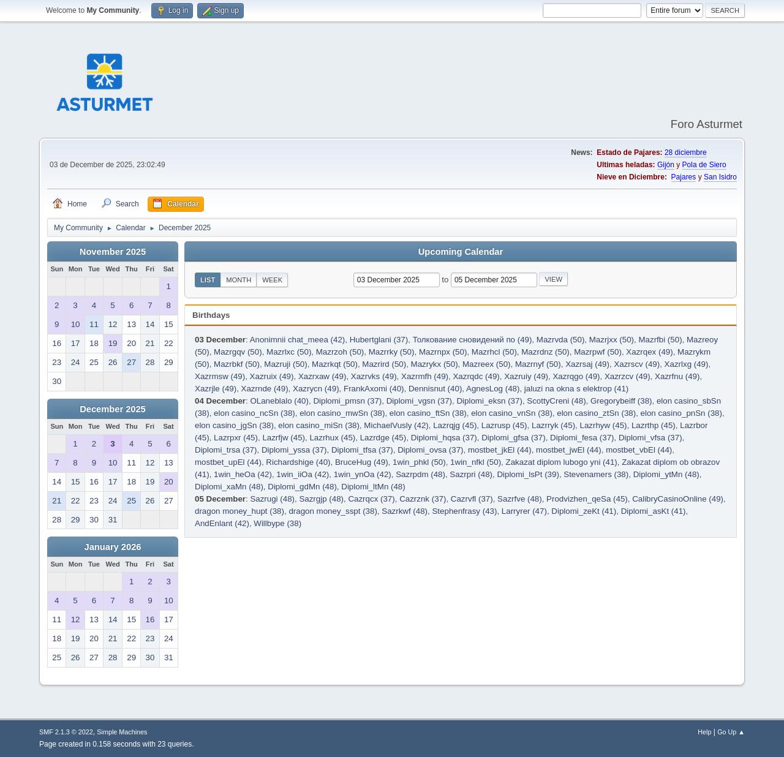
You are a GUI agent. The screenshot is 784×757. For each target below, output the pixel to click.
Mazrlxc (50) (288, 351)
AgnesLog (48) (492, 388)
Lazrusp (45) (504, 425)
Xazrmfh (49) (424, 376)
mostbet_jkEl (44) (500, 449)
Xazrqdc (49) (476, 376)
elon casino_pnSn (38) (681, 413)
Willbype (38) (277, 523)
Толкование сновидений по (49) (472, 339)
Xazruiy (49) (526, 376)
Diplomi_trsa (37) (226, 449)
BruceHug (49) (361, 462)
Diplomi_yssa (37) (294, 449)
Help (704, 732)
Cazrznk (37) (422, 498)
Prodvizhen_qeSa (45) (587, 498)
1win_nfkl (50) (475, 462)
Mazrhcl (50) (494, 351)
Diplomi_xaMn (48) (229, 486)
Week (272, 280)
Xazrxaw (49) (322, 376)
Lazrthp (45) (653, 425)
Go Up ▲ (731, 732)
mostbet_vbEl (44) (639, 449)
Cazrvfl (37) (472, 498)
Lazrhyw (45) (603, 425)
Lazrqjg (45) (455, 425)
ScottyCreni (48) (556, 400)
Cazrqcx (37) (371, 498)
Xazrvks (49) (374, 376)
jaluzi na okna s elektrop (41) (576, 388)
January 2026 (113, 547)
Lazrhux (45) (332, 437)
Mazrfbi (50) (660, 339)
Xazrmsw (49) (220, 376)
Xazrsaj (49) (587, 364)
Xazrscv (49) (637, 364)
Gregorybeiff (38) (621, 400)
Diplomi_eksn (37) (489, 400)
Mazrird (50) (384, 364)
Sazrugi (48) (272, 498)
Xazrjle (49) (215, 388)
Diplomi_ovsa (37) (430, 449)
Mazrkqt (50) (335, 364)
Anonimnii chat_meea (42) (297, 339)
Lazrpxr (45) (236, 437)
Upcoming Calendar (460, 252)
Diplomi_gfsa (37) (513, 437)
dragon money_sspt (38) (332, 511)
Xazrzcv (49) (627, 376)
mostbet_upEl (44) (228, 462)
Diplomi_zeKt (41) (583, 511)
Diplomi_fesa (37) (582, 437)
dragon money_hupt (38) (239, 511)
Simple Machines (122, 732)
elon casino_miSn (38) (319, 425)
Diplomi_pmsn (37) (347, 400)
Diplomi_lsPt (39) (528, 474)
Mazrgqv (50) (238, 351)
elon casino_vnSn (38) (511, 413)
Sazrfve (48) (519, 498)
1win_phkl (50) (419, 462)
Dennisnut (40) (435, 388)
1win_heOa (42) (243, 474)
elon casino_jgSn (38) (234, 425)
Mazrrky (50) (392, 351)
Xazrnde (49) (264, 388)
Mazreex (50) (486, 364)
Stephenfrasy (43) (464, 511)
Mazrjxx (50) (611, 339)
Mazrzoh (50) (340, 351)
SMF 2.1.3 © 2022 (66, 732)
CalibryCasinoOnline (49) (677, 498)
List (207, 280)
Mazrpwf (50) (598, 351)
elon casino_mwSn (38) (342, 413)
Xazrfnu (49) (677, 376)
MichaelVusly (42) (396, 425)
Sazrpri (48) (471, 474)
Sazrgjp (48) (321, 498)
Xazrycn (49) (316, 388)
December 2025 (113, 409)
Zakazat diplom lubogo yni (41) (561, 462)
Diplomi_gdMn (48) (302, 486)
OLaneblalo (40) (279, 400)
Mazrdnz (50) (545, 351)
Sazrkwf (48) (405, 511)
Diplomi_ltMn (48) (373, 486)
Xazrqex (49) (649, 351)
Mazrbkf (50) (237, 364)
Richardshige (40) (298, 462)
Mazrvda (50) (561, 339)
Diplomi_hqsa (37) (444, 437)
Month (238, 280)
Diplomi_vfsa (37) (650, 437)
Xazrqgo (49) (576, 376)
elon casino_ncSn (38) (254, 413)
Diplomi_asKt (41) (653, 511)
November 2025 (113, 252)
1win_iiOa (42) (302, 474)
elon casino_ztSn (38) (596, 413)
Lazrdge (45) (383, 437)
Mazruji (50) (285, 364)
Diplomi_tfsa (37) (362, 449)
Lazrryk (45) (553, 425)
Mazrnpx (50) (443, 351)
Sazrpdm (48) (420, 474)
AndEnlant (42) (222, 523)
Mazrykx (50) (434, 364)
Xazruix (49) (272, 376)
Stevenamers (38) (596, 474)
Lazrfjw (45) (283, 437)
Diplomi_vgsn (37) (419, 400)
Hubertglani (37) (379, 339)
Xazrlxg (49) (687, 364)
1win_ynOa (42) (362, 474)
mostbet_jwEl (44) (568, 449)
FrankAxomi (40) (374, 388)
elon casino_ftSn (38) (428, 413)
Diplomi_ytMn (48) (666, 474)
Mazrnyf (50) (538, 364)
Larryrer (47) (524, 511)
